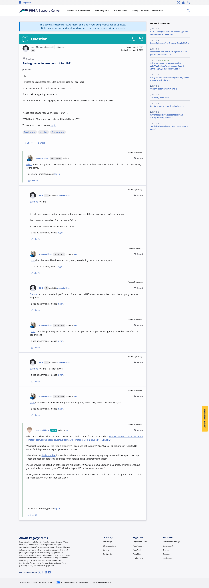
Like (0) (28, 143)
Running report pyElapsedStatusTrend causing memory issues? (166, 116)
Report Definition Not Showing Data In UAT (170, 43)
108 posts (59, 47)
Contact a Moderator (204, 418)
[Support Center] (40, 11)
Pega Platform (29, 132)
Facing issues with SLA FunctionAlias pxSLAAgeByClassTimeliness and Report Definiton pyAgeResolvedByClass (167, 66)
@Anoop (34, 201)
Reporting (43, 132)
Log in (183, 581)
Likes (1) (33, 180)
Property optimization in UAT (164, 89)
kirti (32, 47)
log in (53, 125)
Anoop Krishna (42, 158)
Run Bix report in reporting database (167, 106)
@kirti (29, 164)
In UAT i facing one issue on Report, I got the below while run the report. (169, 33)
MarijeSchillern (42, 430)
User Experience (57, 132)
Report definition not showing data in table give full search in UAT (168, 53)
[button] (26, 48)
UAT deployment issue (161, 97)
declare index (49, 455)
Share (41, 143)
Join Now (169, 581)
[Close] (205, 577)
